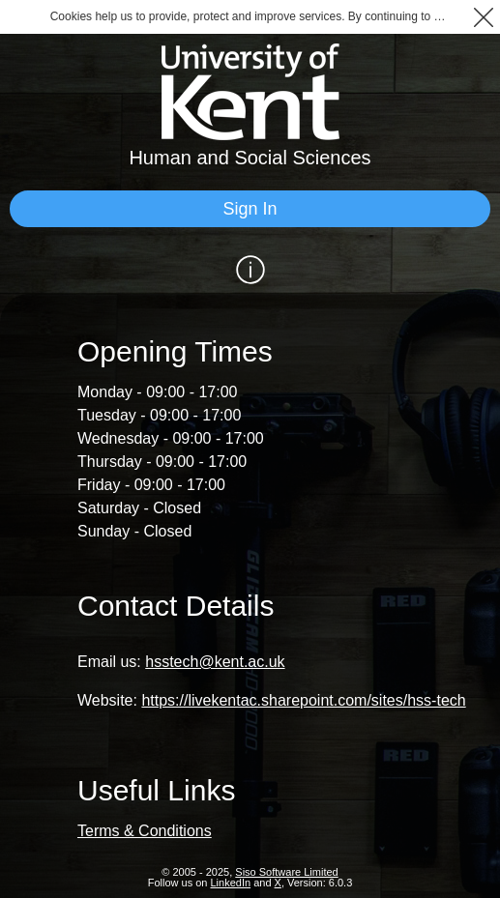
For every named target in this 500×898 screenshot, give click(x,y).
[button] (483, 17)
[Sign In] (250, 208)
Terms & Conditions (144, 831)
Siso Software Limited (286, 872)
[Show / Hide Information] (250, 270)
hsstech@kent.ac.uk (214, 661)
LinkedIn (231, 882)
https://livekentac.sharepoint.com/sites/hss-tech (303, 700)
